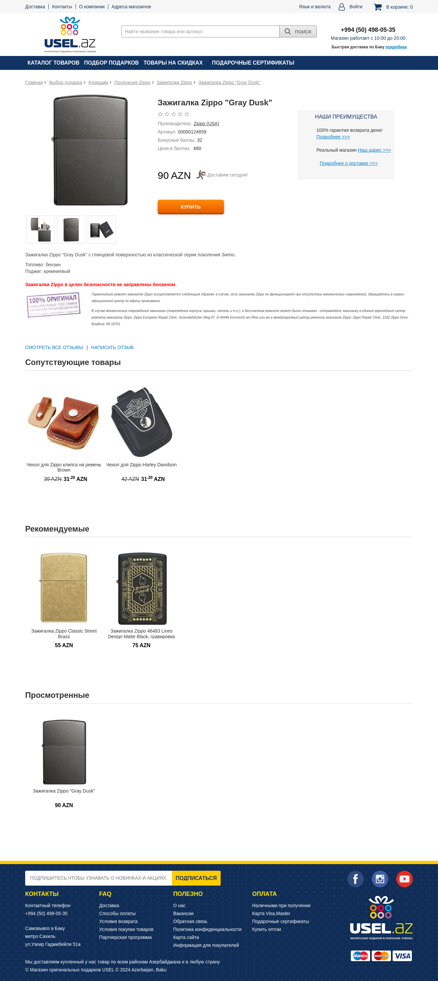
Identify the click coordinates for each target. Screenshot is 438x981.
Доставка (35, 6)
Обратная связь (190, 921)
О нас (179, 905)
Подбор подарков (111, 63)
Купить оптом (266, 929)
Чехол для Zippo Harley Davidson (141, 464)
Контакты (62, 6)
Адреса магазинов (131, 6)
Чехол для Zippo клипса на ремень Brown (64, 467)
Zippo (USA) (206, 123)
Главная (34, 82)
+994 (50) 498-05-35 (46, 913)
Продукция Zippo (132, 82)
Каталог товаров (53, 63)
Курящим (98, 82)
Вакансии (183, 913)
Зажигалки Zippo (174, 82)
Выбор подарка (65, 82)
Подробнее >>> (333, 136)
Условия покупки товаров (126, 929)
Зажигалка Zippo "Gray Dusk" (229, 82)
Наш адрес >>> (374, 150)
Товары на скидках (173, 63)
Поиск (298, 31)
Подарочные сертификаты (253, 63)
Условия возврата (118, 921)
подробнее (396, 47)
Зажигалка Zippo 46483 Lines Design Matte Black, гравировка (141, 633)
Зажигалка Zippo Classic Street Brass (64, 633)
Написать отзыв (112, 347)
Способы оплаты (117, 913)
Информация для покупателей (206, 945)
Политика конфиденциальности (207, 929)
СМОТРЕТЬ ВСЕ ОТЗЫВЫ (54, 347)
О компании (92, 6)
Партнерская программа (125, 937)
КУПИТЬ (191, 207)
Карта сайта (186, 937)
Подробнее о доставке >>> (349, 163)
